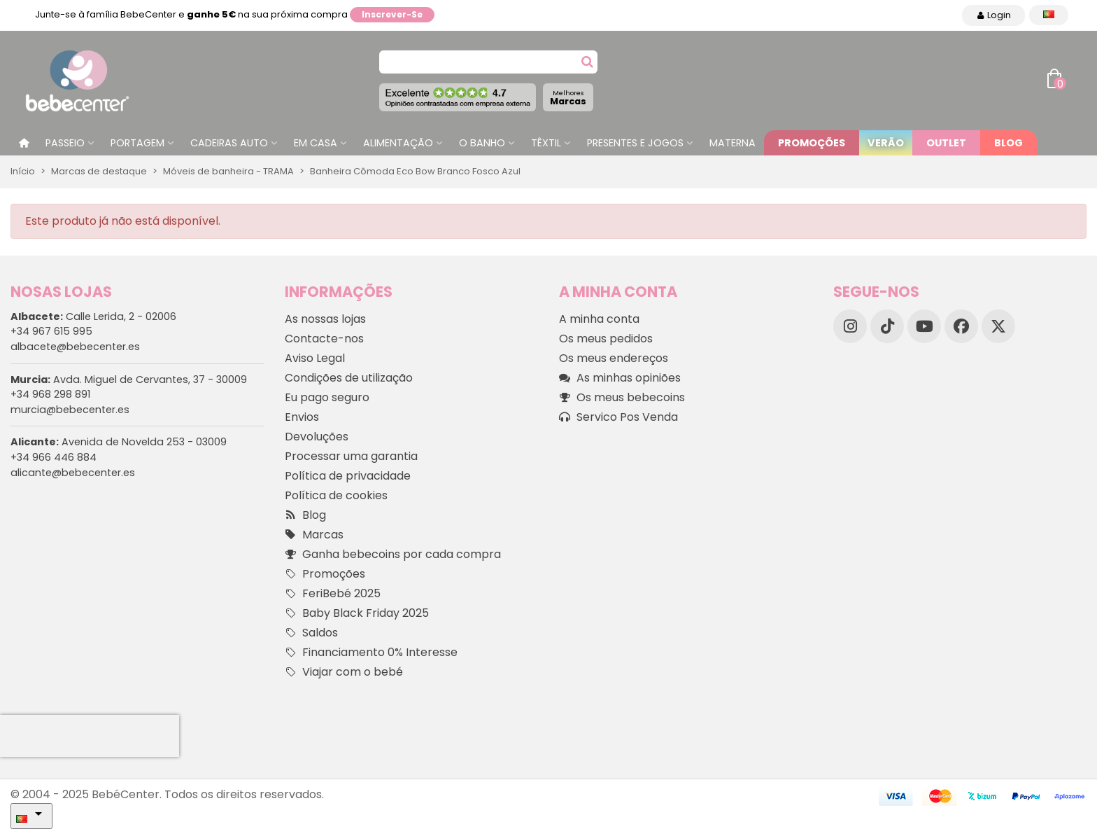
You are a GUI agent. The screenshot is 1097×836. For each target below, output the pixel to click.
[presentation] (89, 736)
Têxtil (546, 143)
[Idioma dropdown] (1048, 15)
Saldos (311, 633)
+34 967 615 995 (51, 331)
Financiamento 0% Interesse (371, 652)
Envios (302, 417)
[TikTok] (887, 326)
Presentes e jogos (635, 143)
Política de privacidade (348, 476)
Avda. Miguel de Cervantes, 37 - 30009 (128, 379)
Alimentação (398, 143)
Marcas (568, 97)
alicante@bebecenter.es (72, 473)
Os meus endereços (613, 358)
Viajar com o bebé (344, 672)
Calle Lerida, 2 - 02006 (93, 316)
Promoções (811, 143)
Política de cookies (336, 495)
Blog (1008, 143)
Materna (732, 143)
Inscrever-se (392, 14)
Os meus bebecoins (622, 397)
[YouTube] (924, 326)
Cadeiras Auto (229, 143)
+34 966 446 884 (53, 457)
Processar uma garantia (351, 456)
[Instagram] (850, 326)
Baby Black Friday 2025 (357, 613)
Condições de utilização (349, 378)
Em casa (315, 143)
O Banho (482, 143)
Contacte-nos (324, 338)
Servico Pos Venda (618, 417)
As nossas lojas (325, 319)
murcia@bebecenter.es (69, 410)
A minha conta (599, 319)
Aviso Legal (315, 358)
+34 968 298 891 (50, 394)
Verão (886, 143)
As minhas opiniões (620, 378)
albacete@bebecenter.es (75, 347)
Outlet (946, 143)
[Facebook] (961, 326)
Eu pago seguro (327, 397)
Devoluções (316, 437)
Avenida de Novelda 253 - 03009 (118, 442)
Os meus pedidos (606, 338)
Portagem (137, 143)
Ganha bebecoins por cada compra (393, 554)
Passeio (65, 143)
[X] (998, 326)
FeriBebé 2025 (333, 593)
